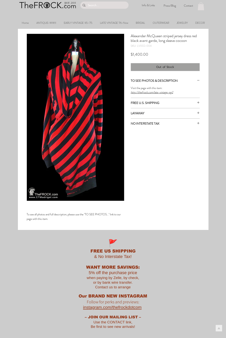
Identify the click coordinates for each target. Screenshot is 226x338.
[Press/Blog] (170, 5)
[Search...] (104, 5)
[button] (201, 6)
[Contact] (188, 5)
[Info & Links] (148, 5)
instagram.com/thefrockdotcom (112, 307)
